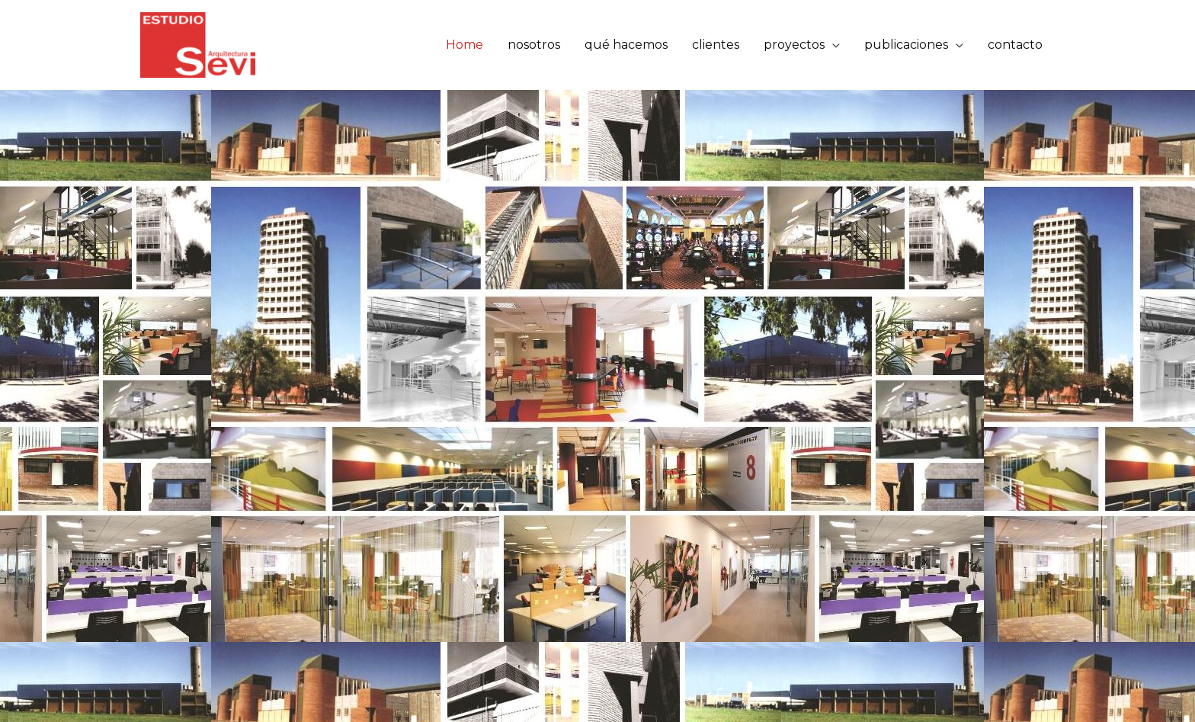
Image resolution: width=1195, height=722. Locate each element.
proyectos (794, 44)
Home (464, 44)
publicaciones (906, 44)
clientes (715, 44)
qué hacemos (626, 44)
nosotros (534, 44)
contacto (1015, 44)
